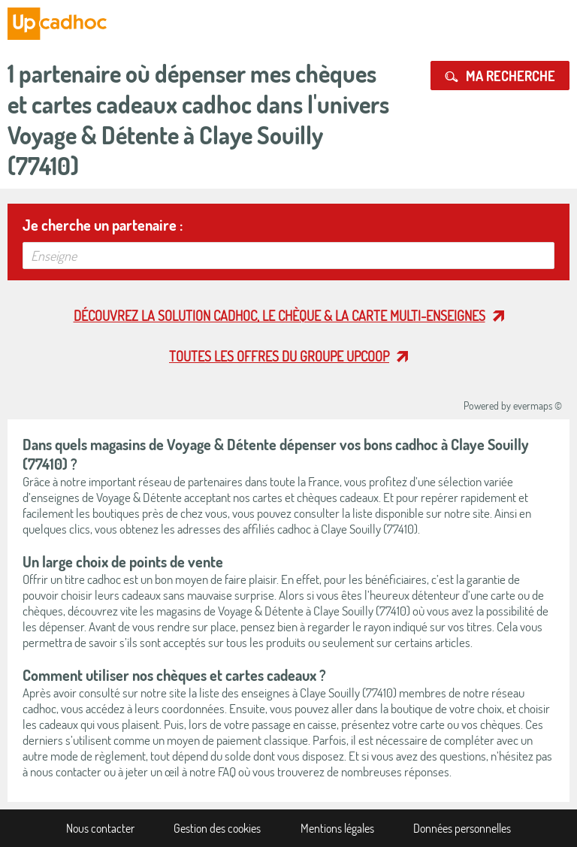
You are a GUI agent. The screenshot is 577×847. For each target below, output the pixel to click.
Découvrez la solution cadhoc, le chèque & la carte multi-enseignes (279, 315)
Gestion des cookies (217, 828)
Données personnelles (462, 828)
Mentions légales (337, 828)
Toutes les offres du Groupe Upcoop (279, 356)
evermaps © (537, 405)
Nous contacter (100, 828)
